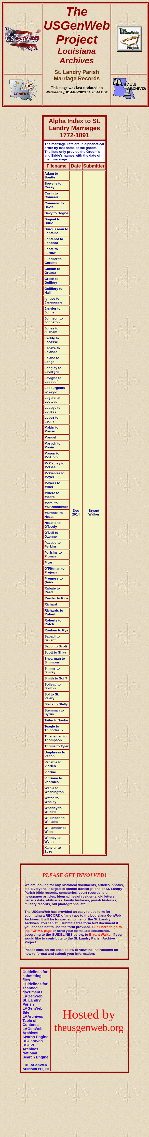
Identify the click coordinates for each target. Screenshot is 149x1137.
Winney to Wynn (52, 839)
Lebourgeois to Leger (54, 389)
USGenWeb (32, 1041)
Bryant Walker (93, 512)
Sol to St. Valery (51, 696)
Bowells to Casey (52, 185)
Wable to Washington (54, 790)
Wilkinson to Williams (54, 820)
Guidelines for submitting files (35, 976)
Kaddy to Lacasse (51, 340)
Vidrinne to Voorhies (53, 780)
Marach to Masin (52, 445)
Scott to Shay (55, 652)
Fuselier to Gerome (52, 261)
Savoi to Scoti (55, 646)
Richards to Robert (53, 612)
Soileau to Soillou (52, 686)
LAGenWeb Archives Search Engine (35, 1033)
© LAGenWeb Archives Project (36, 1067)
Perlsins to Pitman (53, 554)
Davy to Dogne (56, 213)
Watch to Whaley (51, 800)
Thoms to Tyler (56, 746)
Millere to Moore (51, 495)
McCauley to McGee (54, 465)
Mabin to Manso (51, 429)
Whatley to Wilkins (52, 810)
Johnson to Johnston (53, 320)
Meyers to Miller (52, 485)
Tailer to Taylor (56, 720)
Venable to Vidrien (52, 764)
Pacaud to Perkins (52, 544)
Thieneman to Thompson (55, 738)
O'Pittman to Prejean (54, 570)
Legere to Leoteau (52, 399)
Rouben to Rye (56, 630)
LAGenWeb (32, 996)
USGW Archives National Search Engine (35, 1051)
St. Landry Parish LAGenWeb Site (32, 1006)
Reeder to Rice (56, 598)
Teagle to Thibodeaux (53, 728)
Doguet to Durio (52, 221)
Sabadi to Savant (52, 638)
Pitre (48, 562)
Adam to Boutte (51, 175)
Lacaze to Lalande (52, 350)
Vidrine (50, 772)
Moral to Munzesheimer (56, 505)
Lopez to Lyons (51, 419)
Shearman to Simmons (54, 660)
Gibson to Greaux (52, 271)
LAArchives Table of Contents (32, 1020)
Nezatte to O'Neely (52, 524)
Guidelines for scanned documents (35, 988)
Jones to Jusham (51, 330)
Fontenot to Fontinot (53, 241)
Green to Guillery (51, 280)
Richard (50, 604)
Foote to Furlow (51, 251)
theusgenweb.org (88, 1027)
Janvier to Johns (52, 310)
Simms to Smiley (52, 670)
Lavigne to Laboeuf (52, 380)
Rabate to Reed (52, 590)
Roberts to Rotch (52, 622)
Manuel (50, 437)
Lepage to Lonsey (52, 409)
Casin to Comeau (51, 195)
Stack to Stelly (55, 704)
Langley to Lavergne (52, 370)
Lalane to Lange (51, 360)
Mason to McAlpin (51, 455)
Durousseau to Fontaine (56, 231)
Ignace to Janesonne (53, 300)
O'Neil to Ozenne (51, 534)
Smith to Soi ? (55, 678)
